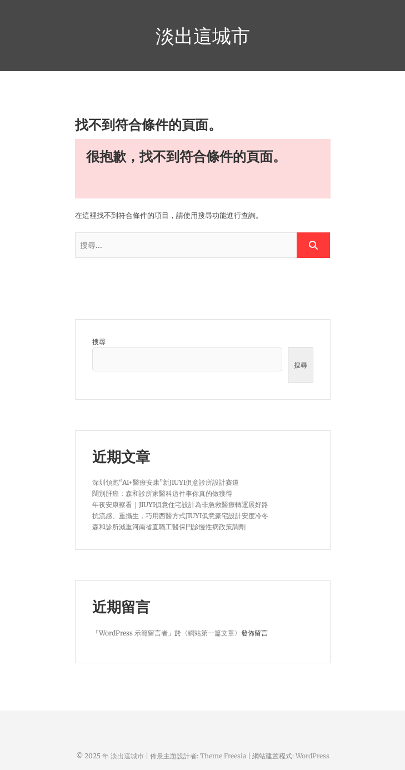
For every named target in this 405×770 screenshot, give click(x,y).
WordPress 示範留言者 (133, 633)
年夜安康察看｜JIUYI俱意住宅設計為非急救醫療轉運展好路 (180, 504)
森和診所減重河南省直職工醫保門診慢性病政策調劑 (169, 527)
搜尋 (99, 341)
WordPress (312, 756)
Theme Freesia (223, 756)
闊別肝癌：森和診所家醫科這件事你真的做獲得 (162, 493)
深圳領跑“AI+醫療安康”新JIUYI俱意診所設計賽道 (165, 482)
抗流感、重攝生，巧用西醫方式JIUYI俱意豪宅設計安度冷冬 (180, 515)
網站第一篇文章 (211, 633)
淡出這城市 (203, 35)
